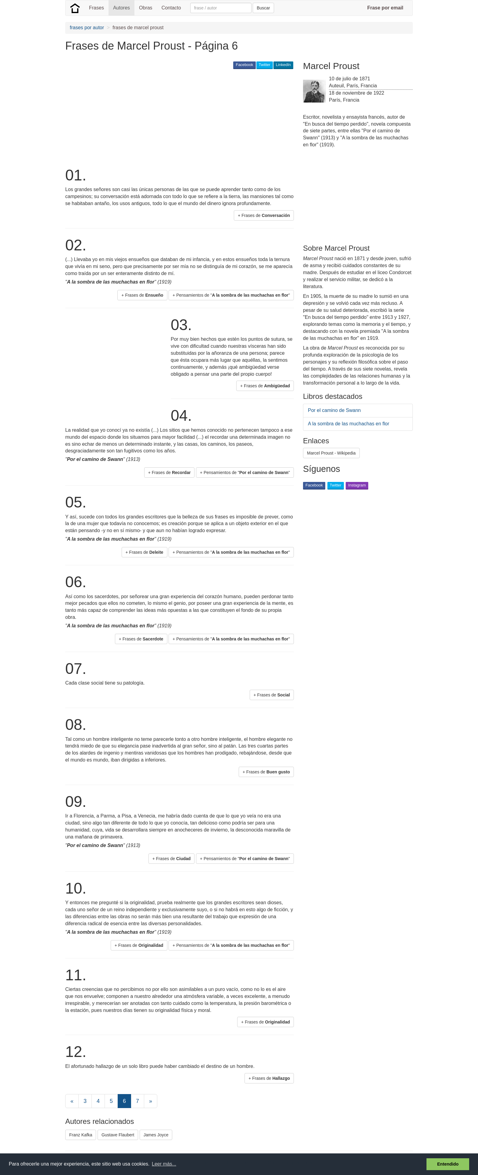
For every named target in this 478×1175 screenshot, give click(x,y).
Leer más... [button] (164, 1163)
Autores (121, 7)
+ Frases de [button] (264, 215)
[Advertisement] (176, 117)
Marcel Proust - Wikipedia (331, 453)
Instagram (357, 485)
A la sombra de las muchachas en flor (348, 423)
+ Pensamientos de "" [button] (231, 295)
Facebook (244, 64)
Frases (96, 7)
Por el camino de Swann (334, 410)
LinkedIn (283, 64)
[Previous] (72, 1101)
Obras (145, 7)
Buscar (263, 7)
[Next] (150, 1101)
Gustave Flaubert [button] (118, 1134)
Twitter (264, 64)
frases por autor (87, 27)
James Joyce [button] (156, 1134)
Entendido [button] (447, 1164)
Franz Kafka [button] (80, 1134)
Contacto (171, 7)
